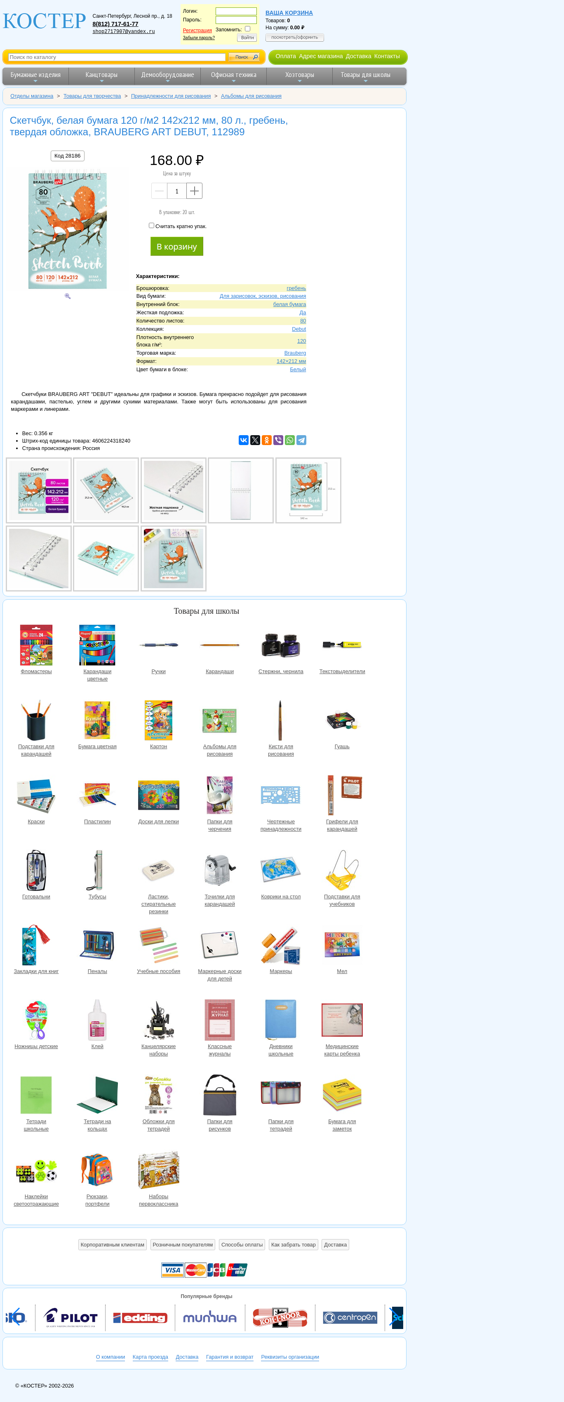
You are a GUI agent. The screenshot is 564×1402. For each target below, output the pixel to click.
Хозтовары (299, 77)
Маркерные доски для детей (219, 946)
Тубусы (97, 871)
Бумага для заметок (342, 1096)
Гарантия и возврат (230, 1357)
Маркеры (280, 946)
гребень (296, 288)
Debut (299, 329)
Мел (342, 946)
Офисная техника (233, 77)
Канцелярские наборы (158, 1021)
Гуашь (342, 721)
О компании (110, 1357)
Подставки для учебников (342, 871)
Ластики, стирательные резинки (158, 871)
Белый (298, 369)
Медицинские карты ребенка (342, 1021)
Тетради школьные (36, 1096)
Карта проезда (150, 1357)
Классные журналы (219, 1021)
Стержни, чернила (280, 646)
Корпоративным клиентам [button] (112, 1245)
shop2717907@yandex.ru (123, 32)
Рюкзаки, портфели (97, 1171)
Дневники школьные (280, 1021)
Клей (97, 1021)
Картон (158, 721)
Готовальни (36, 871)
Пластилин (97, 796)
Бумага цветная (97, 721)
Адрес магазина (321, 56)
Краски (36, 796)
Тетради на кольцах (97, 1096)
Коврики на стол (280, 871)
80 (303, 321)
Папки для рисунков (219, 1096)
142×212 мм (291, 361)
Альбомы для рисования (219, 721)
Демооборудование (167, 77)
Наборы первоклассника (158, 1171)
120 (301, 341)
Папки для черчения (219, 796)
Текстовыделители (342, 646)
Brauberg (295, 353)
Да (303, 312)
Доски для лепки (158, 796)
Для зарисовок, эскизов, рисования (263, 296)
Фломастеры (36, 646)
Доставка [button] (335, 1245)
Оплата (285, 56)
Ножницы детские (36, 1021)
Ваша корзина (289, 12)
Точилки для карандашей (219, 871)
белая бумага (289, 304)
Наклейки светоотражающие (36, 1171)
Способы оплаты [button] (242, 1245)
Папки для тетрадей (280, 1096)
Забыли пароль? (199, 37)
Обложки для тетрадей (158, 1096)
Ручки (158, 646)
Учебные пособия (158, 946)
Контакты (387, 56)
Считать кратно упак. (178, 226)
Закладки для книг (36, 946)
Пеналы (97, 946)
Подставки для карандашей (36, 721)
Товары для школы (365, 77)
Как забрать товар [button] (293, 1245)
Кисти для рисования (280, 721)
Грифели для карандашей (342, 796)
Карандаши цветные (97, 646)
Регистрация (197, 30)
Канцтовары (102, 77)
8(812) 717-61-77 (115, 24)
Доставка (358, 56)
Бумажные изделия (36, 77)
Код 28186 (67, 156)
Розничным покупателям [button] (183, 1245)
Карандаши (219, 646)
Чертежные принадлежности (280, 796)
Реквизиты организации (290, 1357)
